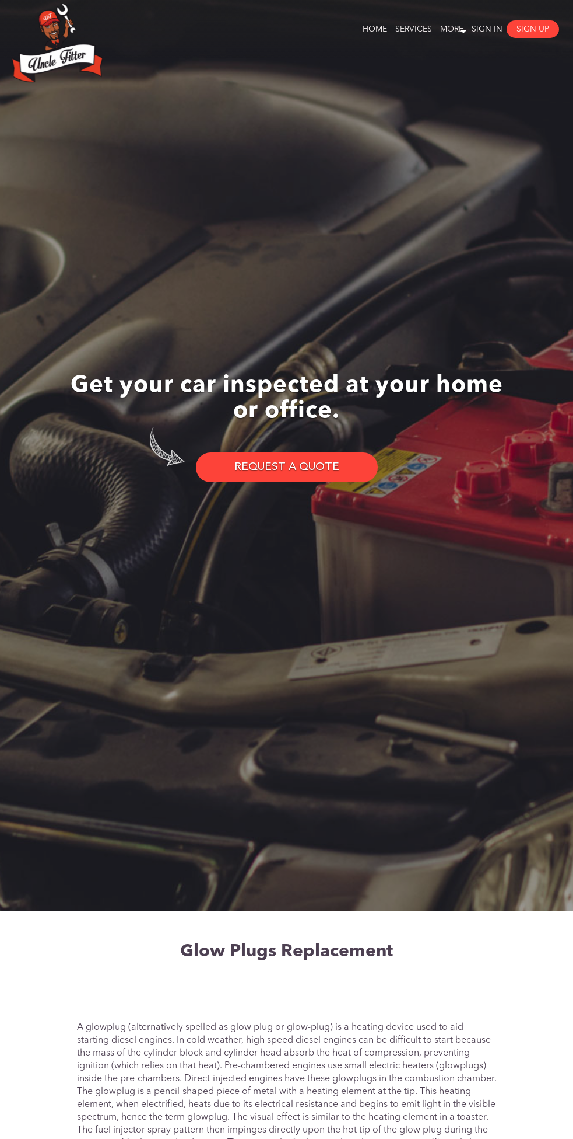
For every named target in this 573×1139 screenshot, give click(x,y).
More (451, 29)
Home (375, 29)
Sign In (487, 29)
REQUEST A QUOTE (286, 467)
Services (413, 29)
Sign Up (532, 29)
